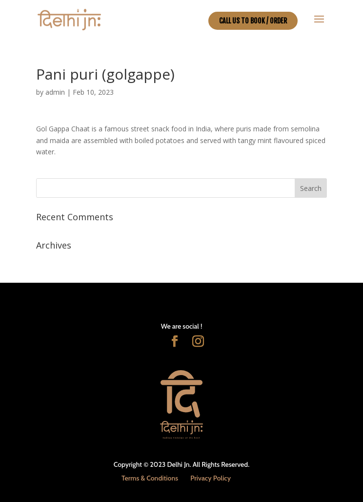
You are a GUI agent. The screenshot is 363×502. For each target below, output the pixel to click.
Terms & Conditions (149, 478)
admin (55, 92)
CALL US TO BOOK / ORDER (253, 21)
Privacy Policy (210, 478)
